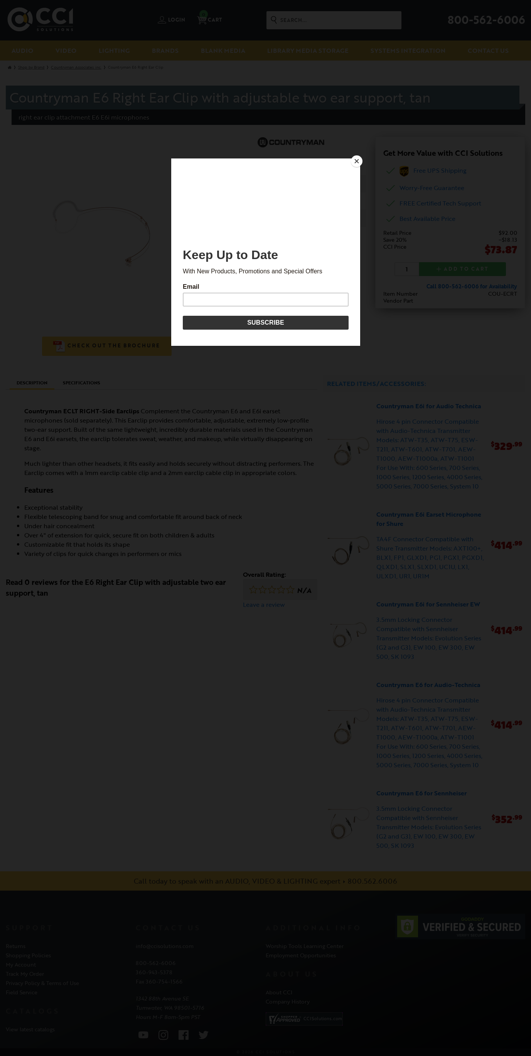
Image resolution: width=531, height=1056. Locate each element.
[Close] (358, 160)
